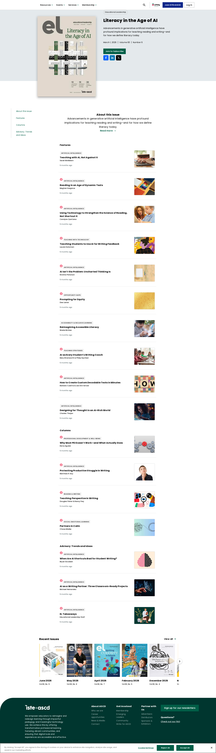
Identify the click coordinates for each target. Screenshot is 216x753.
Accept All (185, 748)
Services (73, 5)
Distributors (146, 717)
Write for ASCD (123, 724)
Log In (189, 5)
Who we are (97, 710)
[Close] (212, 748)
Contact (95, 724)
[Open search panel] (144, 5)
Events (61, 5)
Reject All (165, 748)
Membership (89, 5)
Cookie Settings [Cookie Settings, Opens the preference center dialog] (146, 748)
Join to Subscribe (115, 51)
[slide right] (179, 661)
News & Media (98, 720)
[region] (108, 748)
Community (122, 720)
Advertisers (146, 714)
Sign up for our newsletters (179, 708)
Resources (47, 5)
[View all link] (170, 639)
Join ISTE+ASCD (173, 5)
